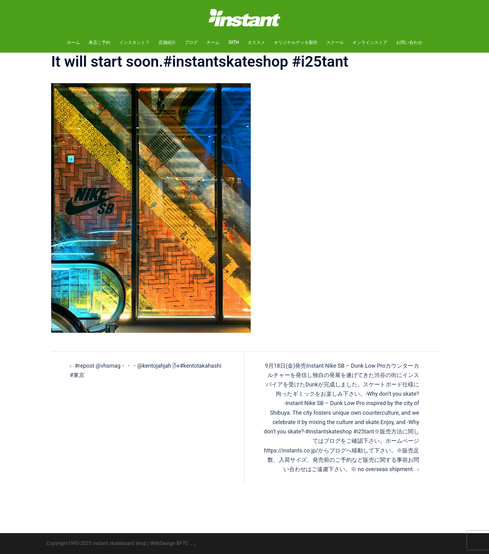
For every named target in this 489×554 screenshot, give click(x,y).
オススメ (256, 42)
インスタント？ (134, 42)
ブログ (191, 42)
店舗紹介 (167, 42)
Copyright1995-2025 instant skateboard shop (96, 543)
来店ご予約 (99, 42)
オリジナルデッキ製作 (295, 42)
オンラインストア (369, 42)
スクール (335, 42)
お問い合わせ (409, 42)
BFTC (183, 543)
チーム (213, 42)
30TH (233, 42)
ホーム (73, 42)
